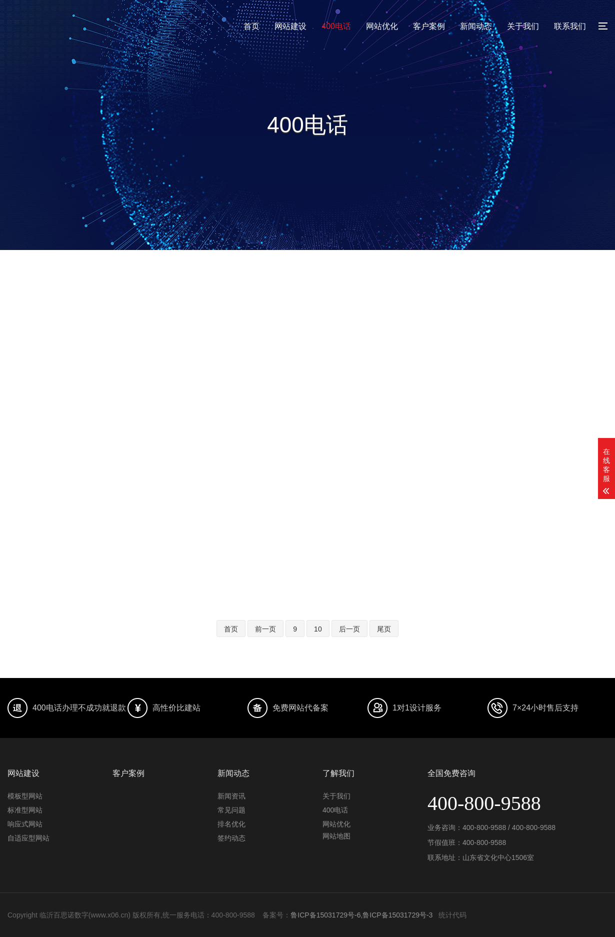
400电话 (336, 26)
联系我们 (570, 26)
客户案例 (429, 26)
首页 (252, 26)
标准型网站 (25, 810)
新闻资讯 (232, 796)
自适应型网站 (29, 838)
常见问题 (232, 810)
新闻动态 (476, 26)
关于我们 (523, 26)
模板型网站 (25, 796)
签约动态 (232, 838)
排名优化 (232, 824)
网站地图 (336, 836)
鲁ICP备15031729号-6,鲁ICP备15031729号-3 (361, 915)
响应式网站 (25, 824)
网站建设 (290, 26)
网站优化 (382, 26)
